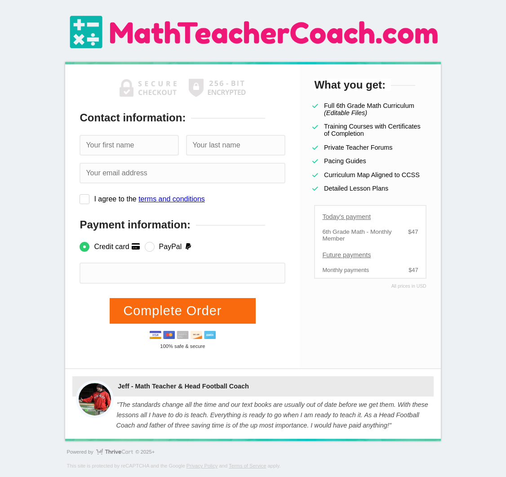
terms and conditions (171, 199)
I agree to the (149, 199)
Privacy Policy (202, 465)
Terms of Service (247, 465)
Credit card (117, 246)
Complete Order (174, 310)
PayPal (176, 246)
